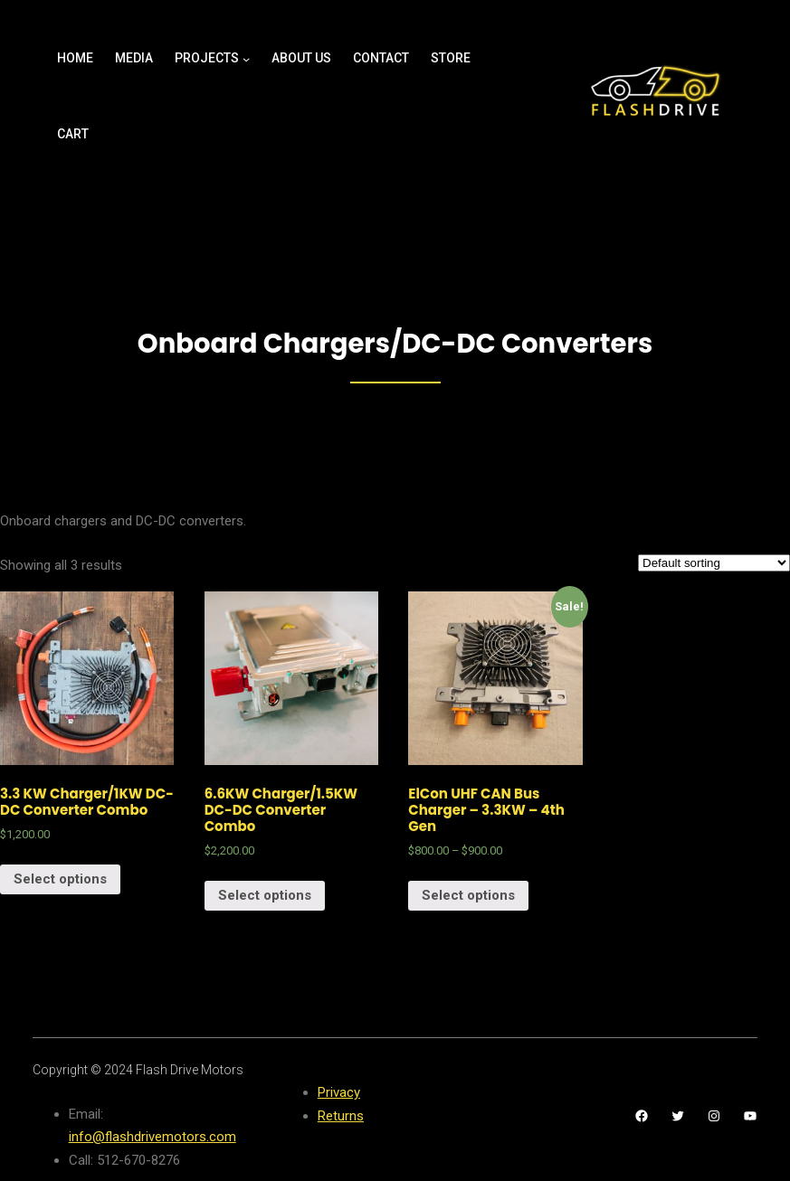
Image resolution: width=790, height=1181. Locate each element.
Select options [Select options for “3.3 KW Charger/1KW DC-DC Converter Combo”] (60, 879)
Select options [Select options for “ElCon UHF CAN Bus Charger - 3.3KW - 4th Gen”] (468, 895)
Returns (341, 1116)
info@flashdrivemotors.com (152, 1137)
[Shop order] (714, 563)
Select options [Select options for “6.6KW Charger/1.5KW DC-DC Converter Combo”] (264, 895)
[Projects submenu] (246, 58)
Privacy (339, 1092)
